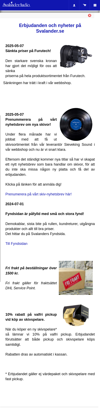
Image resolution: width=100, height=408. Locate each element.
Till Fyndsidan (16, 244)
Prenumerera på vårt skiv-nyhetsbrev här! (38, 194)
